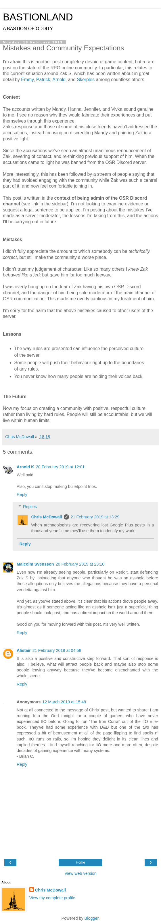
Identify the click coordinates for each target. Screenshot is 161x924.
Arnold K (25, 467)
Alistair (24, 650)
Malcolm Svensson (35, 564)
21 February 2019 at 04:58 (56, 650)
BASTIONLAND (38, 17)
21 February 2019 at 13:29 (95, 517)
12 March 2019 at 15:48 (64, 702)
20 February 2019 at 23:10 (80, 564)
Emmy (27, 79)
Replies (30, 506)
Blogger (92, 918)
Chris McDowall (46, 517)
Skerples (86, 79)
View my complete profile (52, 898)
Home (80, 862)
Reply (22, 494)
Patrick (43, 79)
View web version (80, 873)
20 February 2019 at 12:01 (60, 467)
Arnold (59, 79)
